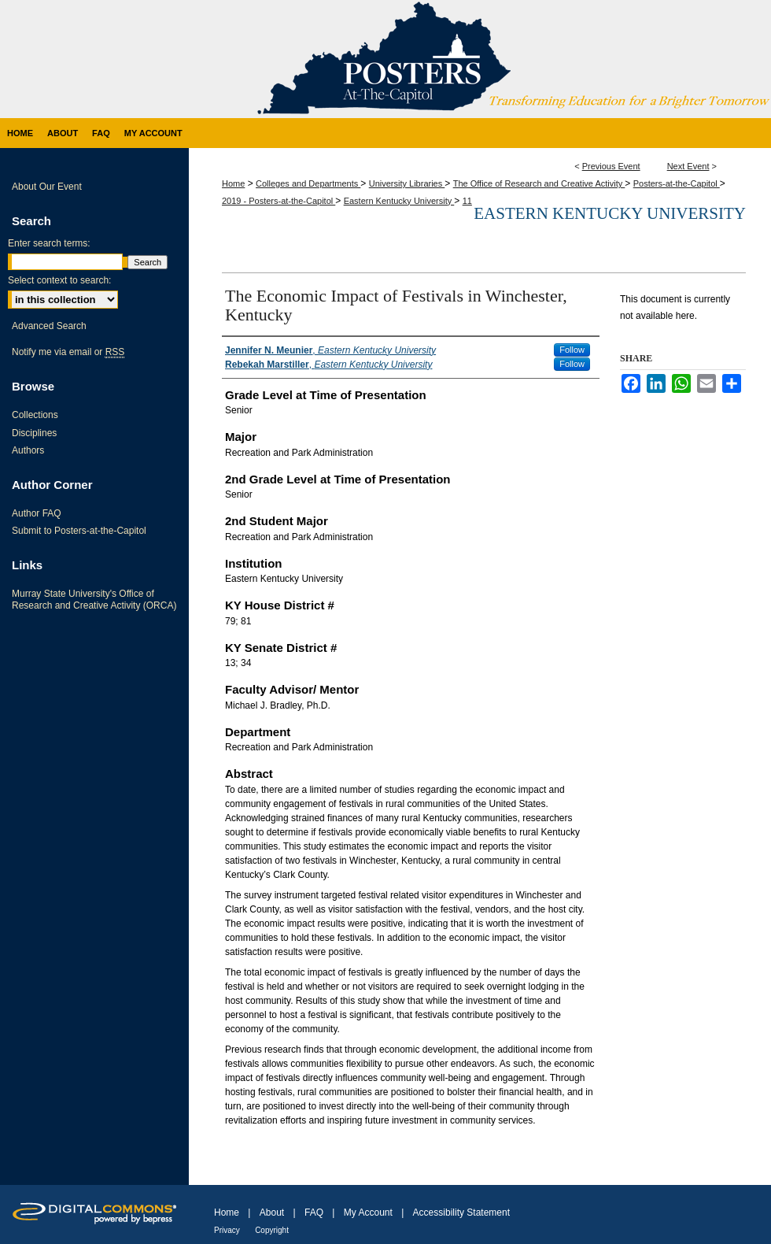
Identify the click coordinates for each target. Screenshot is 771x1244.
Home (233, 183)
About (272, 1212)
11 (467, 200)
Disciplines (34, 433)
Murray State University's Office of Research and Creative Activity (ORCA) (94, 599)
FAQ (313, 1212)
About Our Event (47, 186)
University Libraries (407, 183)
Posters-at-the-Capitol (676, 183)
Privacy (227, 1230)
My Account (368, 1212)
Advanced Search (49, 325)
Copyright (272, 1230)
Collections (35, 414)
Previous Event (611, 166)
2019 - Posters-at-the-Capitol (278, 200)
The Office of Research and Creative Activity (539, 183)
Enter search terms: (49, 243)
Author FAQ (36, 513)
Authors (28, 450)
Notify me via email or (68, 351)
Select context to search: (59, 280)
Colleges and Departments (308, 183)
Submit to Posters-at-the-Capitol (79, 530)
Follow (572, 349)
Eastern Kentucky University (399, 200)
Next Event (688, 166)
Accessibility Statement (461, 1212)
